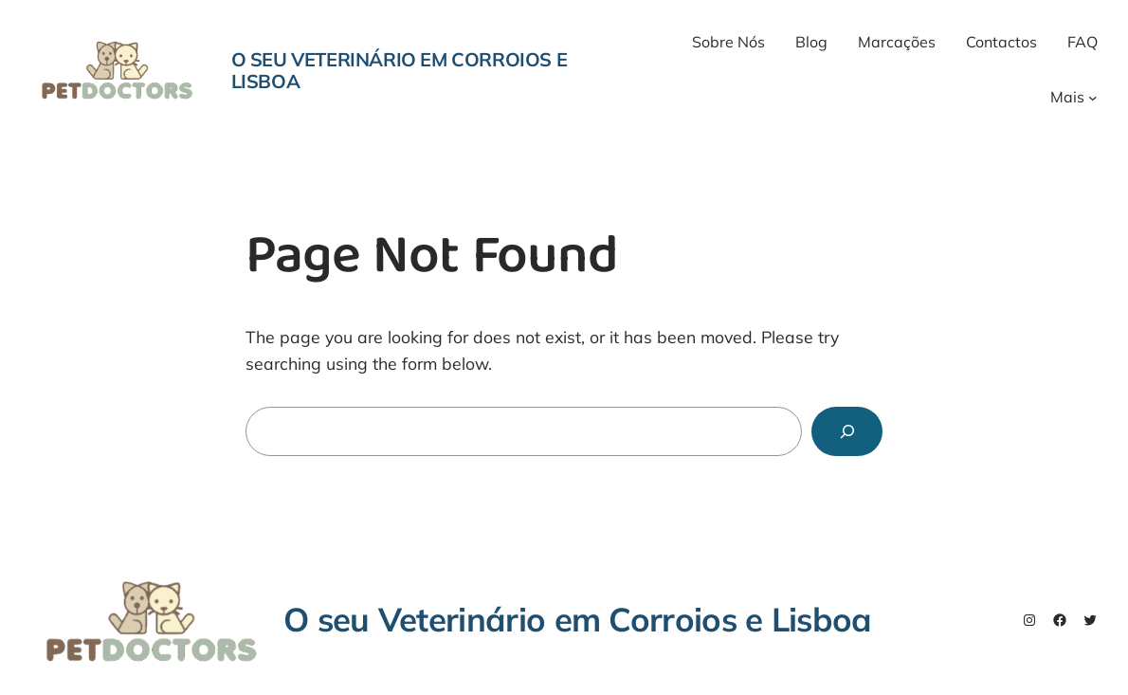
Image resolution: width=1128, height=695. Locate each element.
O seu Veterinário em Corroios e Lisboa (399, 70)
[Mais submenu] (1093, 97)
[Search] (846, 431)
